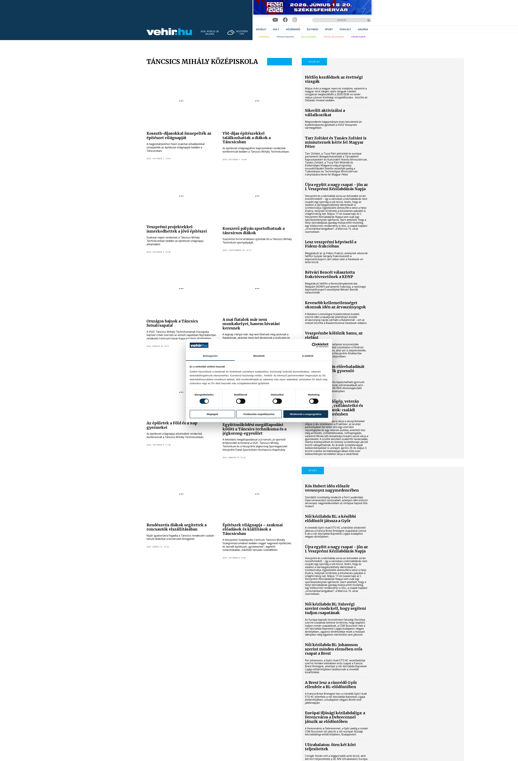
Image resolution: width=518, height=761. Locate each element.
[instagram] (295, 20)
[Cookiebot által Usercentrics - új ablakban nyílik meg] (314, 345)
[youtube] (275, 20)
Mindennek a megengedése (305, 414)
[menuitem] (261, 29)
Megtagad (212, 414)
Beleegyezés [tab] (210, 355)
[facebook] (285, 20)
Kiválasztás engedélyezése (259, 414)
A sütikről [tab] (307, 355)
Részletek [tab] (259, 355)
